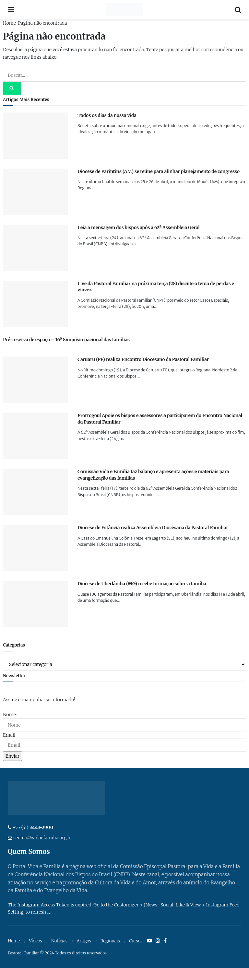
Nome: (10, 714)
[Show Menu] (11, 9)
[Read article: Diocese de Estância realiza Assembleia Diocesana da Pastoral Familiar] (35, 548)
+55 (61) (32, 827)
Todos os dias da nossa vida (106, 115)
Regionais (110, 941)
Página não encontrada (42, 23)
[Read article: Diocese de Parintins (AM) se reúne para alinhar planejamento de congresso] (35, 192)
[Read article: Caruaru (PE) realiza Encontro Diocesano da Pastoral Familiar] (35, 379)
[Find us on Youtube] (149, 940)
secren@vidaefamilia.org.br (42, 838)
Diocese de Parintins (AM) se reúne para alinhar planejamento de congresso (158, 171)
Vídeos (35, 941)
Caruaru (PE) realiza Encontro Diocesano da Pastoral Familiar (143, 359)
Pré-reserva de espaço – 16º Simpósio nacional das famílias (66, 340)
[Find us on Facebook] (165, 940)
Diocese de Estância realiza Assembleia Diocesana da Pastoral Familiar (152, 528)
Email (9, 735)
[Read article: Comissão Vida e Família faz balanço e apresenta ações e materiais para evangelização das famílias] (35, 492)
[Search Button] (238, 9)
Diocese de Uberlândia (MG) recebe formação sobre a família (141, 584)
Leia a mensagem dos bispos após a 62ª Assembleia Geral (138, 227)
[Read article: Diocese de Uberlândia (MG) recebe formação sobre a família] (35, 604)
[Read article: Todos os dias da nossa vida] (35, 135)
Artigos (84, 941)
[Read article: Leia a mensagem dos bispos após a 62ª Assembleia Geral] (35, 248)
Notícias (59, 941)
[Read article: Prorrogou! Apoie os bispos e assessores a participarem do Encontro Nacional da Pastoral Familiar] (35, 436)
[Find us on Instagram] (158, 940)
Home (9, 23)
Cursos (136, 941)
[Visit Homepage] (124, 9)
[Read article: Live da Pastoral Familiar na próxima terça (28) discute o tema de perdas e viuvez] (35, 304)
